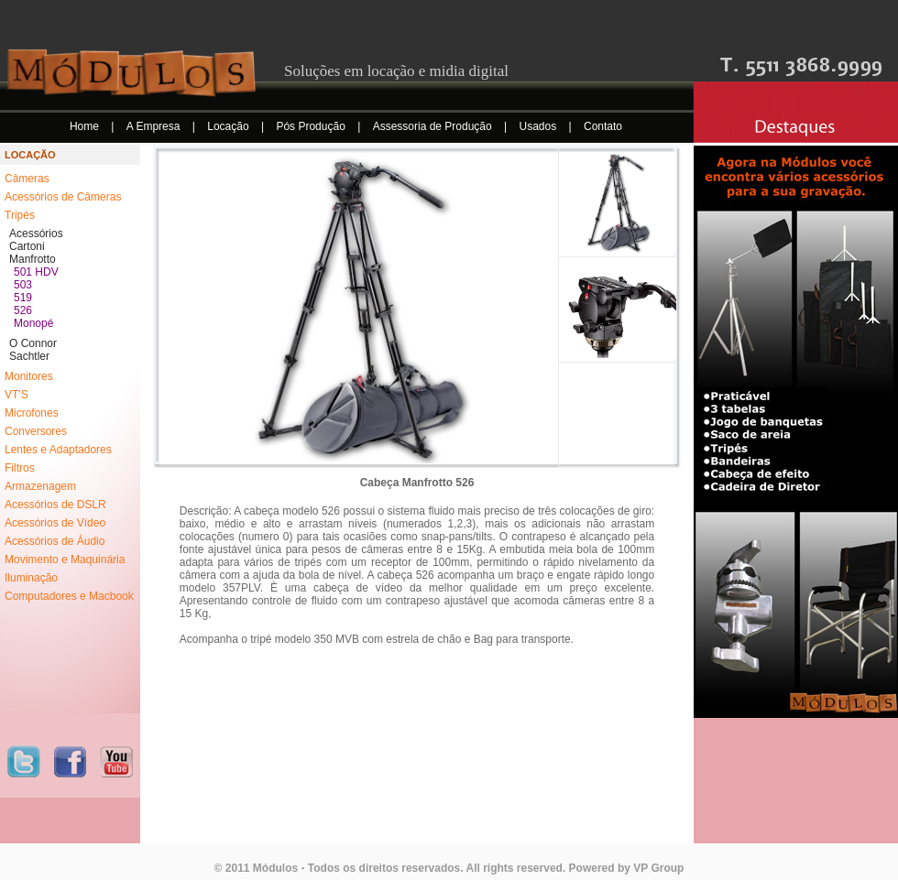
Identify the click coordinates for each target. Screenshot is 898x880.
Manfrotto (32, 259)
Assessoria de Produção (434, 126)
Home (86, 126)
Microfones (32, 413)
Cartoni (27, 246)
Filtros (20, 468)
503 (23, 284)
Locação (229, 126)
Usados (540, 126)
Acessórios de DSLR (55, 504)
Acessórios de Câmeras (63, 196)
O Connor (33, 343)
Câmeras (27, 178)
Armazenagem (40, 486)
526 (23, 310)
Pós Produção (312, 126)
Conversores (36, 431)
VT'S (16, 394)
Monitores (29, 376)
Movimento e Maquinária (65, 559)
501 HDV (36, 272)
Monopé (33, 323)
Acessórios (36, 233)
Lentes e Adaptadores (58, 449)
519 (23, 297)
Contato (603, 126)
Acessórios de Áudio (54, 541)
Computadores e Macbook (69, 596)
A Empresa (154, 126)
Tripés (20, 215)
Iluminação (31, 577)
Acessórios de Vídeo (55, 522)
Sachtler (29, 356)
